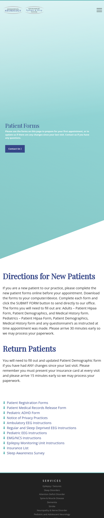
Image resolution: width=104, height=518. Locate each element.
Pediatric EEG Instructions (27, 433)
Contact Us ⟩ (15, 148)
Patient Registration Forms (27, 402)
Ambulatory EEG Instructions (29, 423)
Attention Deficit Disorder (52, 494)
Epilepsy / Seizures (52, 486)
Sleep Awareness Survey (25, 453)
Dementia (52, 502)
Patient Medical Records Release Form (36, 407)
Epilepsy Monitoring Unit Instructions (35, 443)
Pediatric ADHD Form (23, 413)
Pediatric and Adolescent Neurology (52, 514)
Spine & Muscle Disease (52, 498)
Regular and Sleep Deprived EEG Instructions (41, 428)
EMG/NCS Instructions (24, 438)
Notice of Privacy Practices (27, 418)
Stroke (52, 506)
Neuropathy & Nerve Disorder (52, 510)
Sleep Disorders (52, 490)
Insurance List (17, 448)
